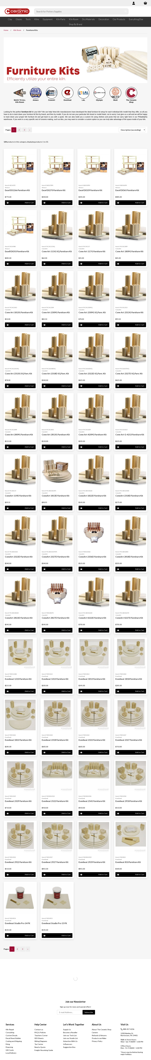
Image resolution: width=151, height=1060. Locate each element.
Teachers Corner (41, 1035)
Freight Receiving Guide (43, 1050)
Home (6, 30)
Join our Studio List (70, 1038)
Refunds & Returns (99, 1035)
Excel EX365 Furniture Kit (127, 190)
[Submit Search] (125, 11)
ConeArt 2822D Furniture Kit (19, 618)
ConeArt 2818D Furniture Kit (129, 556)
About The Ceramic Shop (101, 1029)
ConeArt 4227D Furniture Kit (129, 618)
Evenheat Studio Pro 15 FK (54, 923)
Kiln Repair (10, 1029)
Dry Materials (88, 19)
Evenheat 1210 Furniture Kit (18, 679)
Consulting (10, 1032)
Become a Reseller (70, 1032)
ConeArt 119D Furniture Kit (18, 495)
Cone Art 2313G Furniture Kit (129, 312)
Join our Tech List (70, 1035)
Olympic (99, 100)
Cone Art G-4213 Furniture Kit (129, 434)
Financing (9, 1047)
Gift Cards (10, 1050)
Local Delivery (11, 1053)
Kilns (36, 19)
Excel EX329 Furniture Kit (90, 190)
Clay (10, 19)
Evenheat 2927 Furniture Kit (55, 862)
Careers (95, 1032)
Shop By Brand (75, 24)
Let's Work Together (73, 1024)
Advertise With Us (70, 1041)
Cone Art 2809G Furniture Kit (19, 434)
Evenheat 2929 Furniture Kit (92, 862)
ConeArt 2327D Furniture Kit (55, 556)
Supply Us (67, 1029)
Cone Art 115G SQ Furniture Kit (57, 251)
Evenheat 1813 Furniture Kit (92, 679)
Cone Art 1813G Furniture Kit (19, 312)
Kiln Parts (60, 19)
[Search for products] (78, 11)
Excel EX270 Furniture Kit (53, 190)
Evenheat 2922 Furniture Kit (18, 862)
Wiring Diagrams (40, 1041)
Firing (8, 1044)
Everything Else (136, 19)
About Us (96, 1024)
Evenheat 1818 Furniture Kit (128, 679)
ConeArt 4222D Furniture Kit (92, 618)
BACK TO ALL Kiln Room (19, 101)
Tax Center (38, 1044)
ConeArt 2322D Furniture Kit (19, 556)
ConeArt (51, 100)
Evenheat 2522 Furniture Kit (55, 801)
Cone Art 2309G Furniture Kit (56, 312)
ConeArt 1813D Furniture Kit (55, 495)
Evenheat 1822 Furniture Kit (18, 740)
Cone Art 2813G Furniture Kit (56, 434)
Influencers (67, 1044)
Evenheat (67, 100)
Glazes (19, 19)
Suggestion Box (69, 1047)
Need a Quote (39, 1047)
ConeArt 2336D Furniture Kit (92, 556)
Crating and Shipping (14, 1041)
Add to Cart (20, 203)
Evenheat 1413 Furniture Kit (55, 679)
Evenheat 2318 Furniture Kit (55, 740)
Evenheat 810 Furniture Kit (128, 862)
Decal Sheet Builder (13, 1038)
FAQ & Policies (40, 1032)
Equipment (48, 19)
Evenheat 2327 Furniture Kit (128, 740)
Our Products (119, 19)
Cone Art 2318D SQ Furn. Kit (55, 373)
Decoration (103, 19)
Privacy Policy (97, 1041)
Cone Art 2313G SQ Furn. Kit (18, 373)
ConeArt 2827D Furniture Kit (55, 618)
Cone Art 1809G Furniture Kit (129, 251)
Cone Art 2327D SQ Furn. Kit (129, 373)
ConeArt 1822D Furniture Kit (92, 495)
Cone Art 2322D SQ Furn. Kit (92, 373)
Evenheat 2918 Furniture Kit (128, 801)
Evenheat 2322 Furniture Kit (92, 740)
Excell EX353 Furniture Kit (17, 251)
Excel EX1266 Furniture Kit (17, 190)
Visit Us (124, 1024)
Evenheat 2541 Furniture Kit (92, 801)
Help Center (40, 1024)
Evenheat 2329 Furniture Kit (18, 801)
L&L (83, 100)
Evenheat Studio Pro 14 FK (17, 923)
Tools (28, 19)
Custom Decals (11, 1035)
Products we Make (99, 1038)
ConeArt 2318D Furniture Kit (129, 495)
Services (10, 1024)
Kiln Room (73, 19)
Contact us (38, 1029)
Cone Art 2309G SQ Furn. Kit (92, 312)
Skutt (115, 100)
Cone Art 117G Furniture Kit (92, 251)
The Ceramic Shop (131, 101)
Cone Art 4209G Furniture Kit (93, 434)
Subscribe (89, 1012)
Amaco (36, 100)
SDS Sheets (39, 1038)
